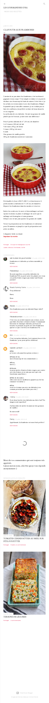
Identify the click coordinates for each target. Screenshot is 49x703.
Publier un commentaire (18, 545)
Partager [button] (6, 244)
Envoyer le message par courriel (20, 244)
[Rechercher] (44, 3)
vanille (23, 247)
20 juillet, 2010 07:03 (22, 306)
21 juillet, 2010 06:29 (22, 397)
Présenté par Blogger (24, 693)
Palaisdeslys (14, 271)
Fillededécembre (16, 317)
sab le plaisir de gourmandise (20, 258)
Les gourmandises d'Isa (15, 7)
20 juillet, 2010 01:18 (38, 258)
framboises (17, 247)
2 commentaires (16, 620)
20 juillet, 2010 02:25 (26, 271)
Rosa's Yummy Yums (18, 287)
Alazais (12, 306)
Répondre (14, 266)
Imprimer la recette (10, 236)
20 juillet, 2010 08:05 (29, 317)
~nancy (12, 397)
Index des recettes (13, 12)
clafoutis (10, 247)
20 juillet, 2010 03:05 (33, 287)
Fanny (12, 419)
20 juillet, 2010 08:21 (20, 335)
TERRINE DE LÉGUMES (14, 616)
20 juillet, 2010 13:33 (29, 348)
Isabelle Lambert (16, 348)
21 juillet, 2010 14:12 (21, 419)
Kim (11, 335)
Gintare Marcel (33, 697)
